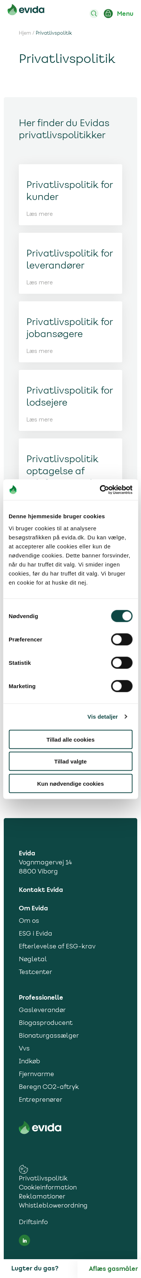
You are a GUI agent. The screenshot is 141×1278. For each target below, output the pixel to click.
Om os (29, 921)
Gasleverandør (42, 1011)
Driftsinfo (33, 1223)
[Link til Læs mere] (71, 194)
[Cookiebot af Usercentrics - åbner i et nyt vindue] (100, 490)
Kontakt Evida (41, 890)
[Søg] (94, 13)
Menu (125, 14)
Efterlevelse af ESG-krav (57, 947)
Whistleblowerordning (53, 1206)
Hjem (25, 33)
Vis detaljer (103, 716)
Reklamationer (42, 1197)
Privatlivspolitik (43, 1179)
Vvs (24, 1049)
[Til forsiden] (26, 11)
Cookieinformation (48, 1188)
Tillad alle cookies (70, 739)
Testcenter (35, 973)
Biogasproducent (46, 1023)
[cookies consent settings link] (23, 1169)
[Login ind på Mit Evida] (108, 13)
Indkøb (29, 1062)
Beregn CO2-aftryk (49, 1087)
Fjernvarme (36, 1075)
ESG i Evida (35, 934)
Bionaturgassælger (49, 1036)
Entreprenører (40, 1100)
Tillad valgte (70, 761)
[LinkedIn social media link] (24, 1240)
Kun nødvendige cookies (70, 783)
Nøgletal (33, 960)
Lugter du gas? (34, 1269)
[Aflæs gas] (115, 1269)
